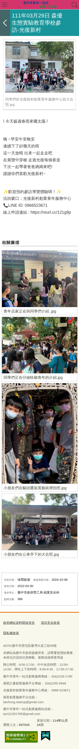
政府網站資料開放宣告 (19, 622)
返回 (5, 22)
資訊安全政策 (50, 622)
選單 (4, 4)
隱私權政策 (11, 633)
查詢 (74, 4)
